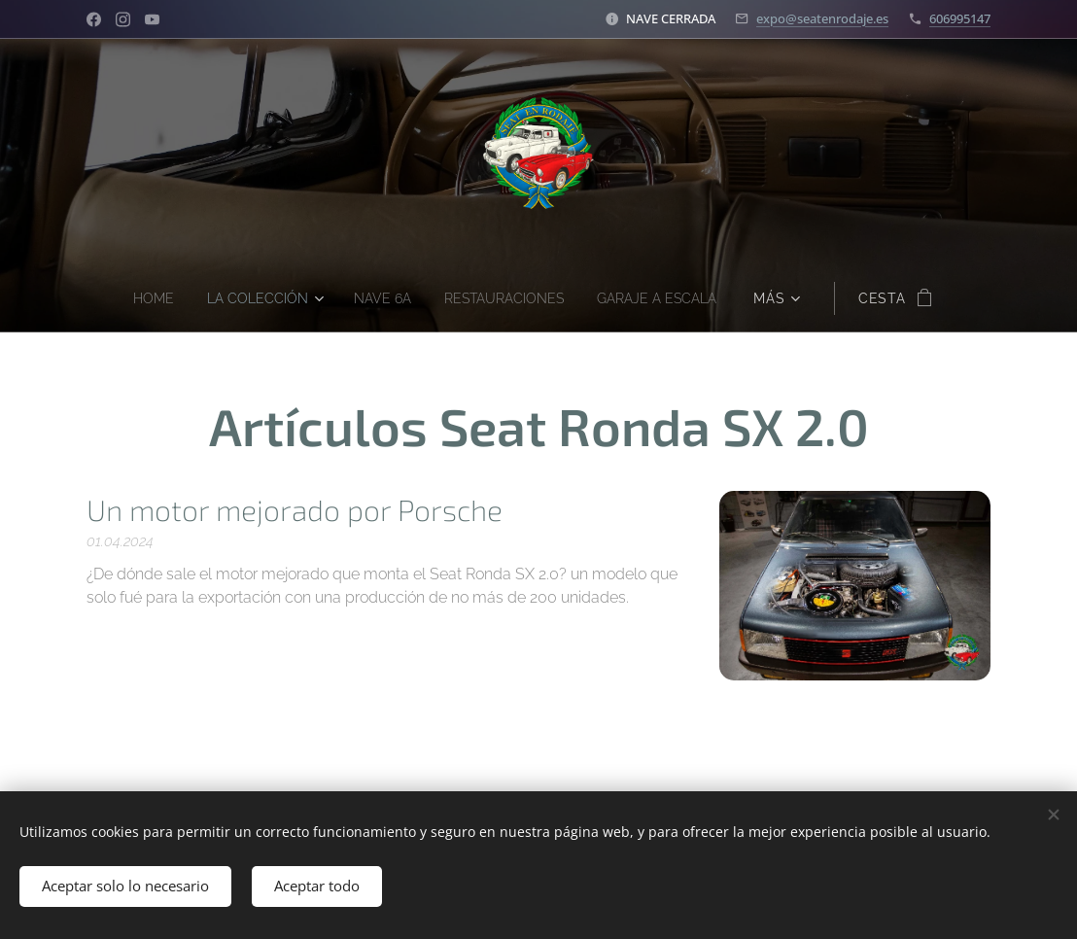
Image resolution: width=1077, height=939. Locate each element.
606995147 (959, 18)
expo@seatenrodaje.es (822, 18)
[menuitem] (140, 298)
